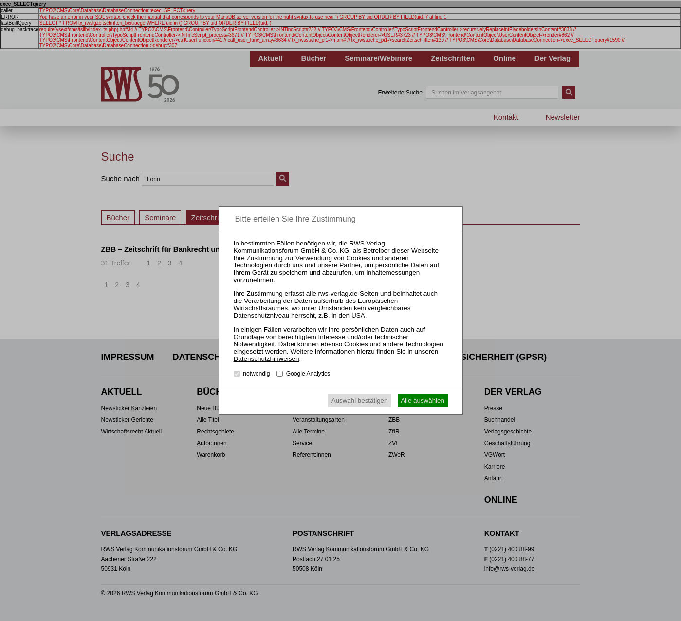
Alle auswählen (422, 400)
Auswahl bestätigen (359, 400)
